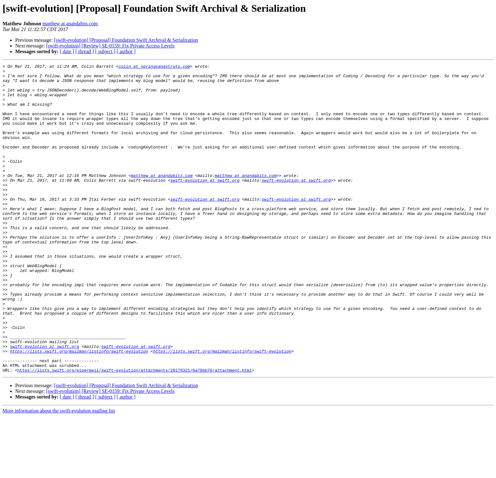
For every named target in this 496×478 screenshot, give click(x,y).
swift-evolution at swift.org (204, 204)
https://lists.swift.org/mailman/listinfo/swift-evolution (79, 409)
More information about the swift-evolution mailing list (59, 472)
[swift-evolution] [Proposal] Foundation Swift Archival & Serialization (126, 40)
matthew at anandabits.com (70, 23)
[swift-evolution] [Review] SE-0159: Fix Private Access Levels (110, 45)
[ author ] (126, 51)
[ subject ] (105, 51)
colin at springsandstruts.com (154, 67)
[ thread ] (84, 51)
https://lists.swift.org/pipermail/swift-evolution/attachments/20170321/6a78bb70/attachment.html (134, 432)
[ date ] (67, 51)
